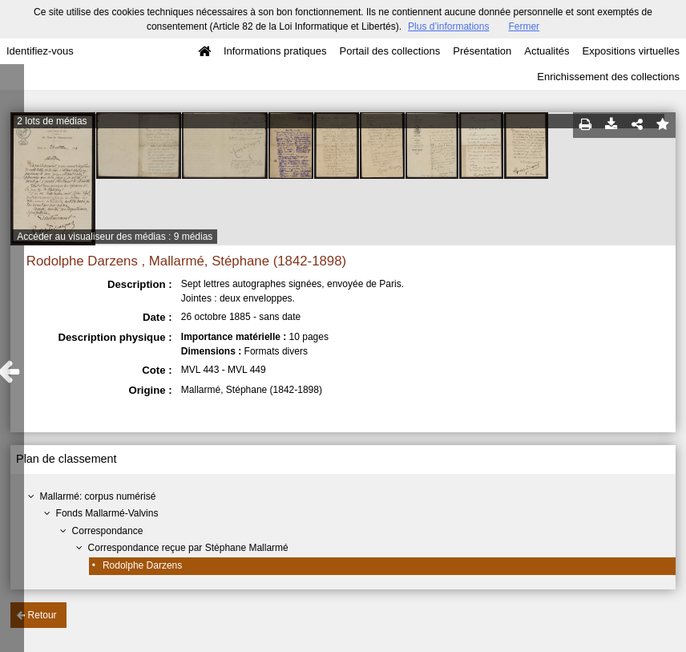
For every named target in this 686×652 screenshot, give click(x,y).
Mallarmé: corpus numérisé (98, 496)
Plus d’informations (448, 26)
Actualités (546, 51)
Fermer (523, 26)
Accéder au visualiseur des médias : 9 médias (114, 236)
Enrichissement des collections (608, 77)
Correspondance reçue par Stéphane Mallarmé (188, 547)
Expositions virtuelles (631, 51)
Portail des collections (390, 51)
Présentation (482, 51)
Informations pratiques (275, 51)
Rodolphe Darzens (142, 565)
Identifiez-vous (40, 51)
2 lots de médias (52, 121)
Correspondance (107, 531)
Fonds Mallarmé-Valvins (107, 513)
